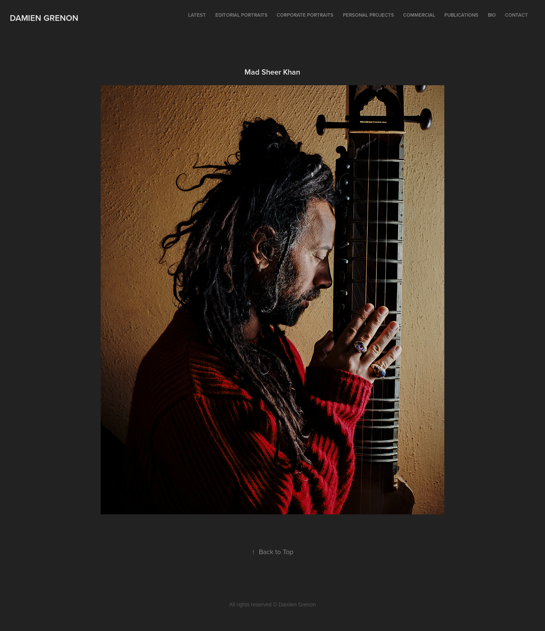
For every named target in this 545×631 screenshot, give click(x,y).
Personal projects (368, 15)
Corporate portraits (305, 15)
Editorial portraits (241, 15)
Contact (516, 15)
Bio (492, 15)
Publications (461, 15)
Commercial (419, 15)
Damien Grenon (44, 18)
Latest (197, 15)
